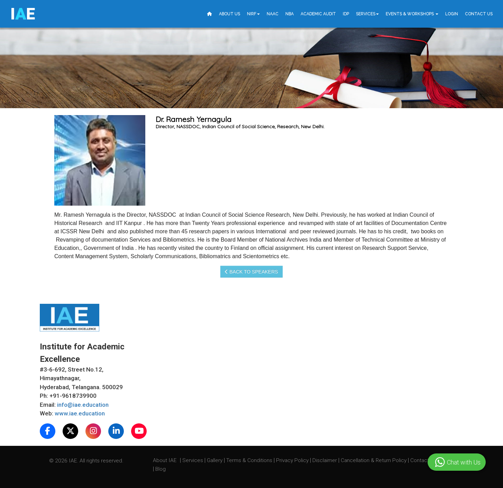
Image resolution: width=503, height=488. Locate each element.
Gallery (215, 460)
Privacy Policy (292, 460)
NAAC (272, 13)
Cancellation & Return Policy (374, 460)
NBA (289, 13)
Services (367, 13)
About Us (229, 13)
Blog (160, 469)
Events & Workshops (412, 13)
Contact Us (479, 13)
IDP (346, 13)
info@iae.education (83, 404)
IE (22, 13)
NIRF (253, 13)
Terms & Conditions (250, 460)
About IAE (165, 460)
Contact (420, 460)
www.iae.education (80, 413)
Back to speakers (251, 271)
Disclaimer (324, 460)
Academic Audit (318, 13)
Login (451, 13)
